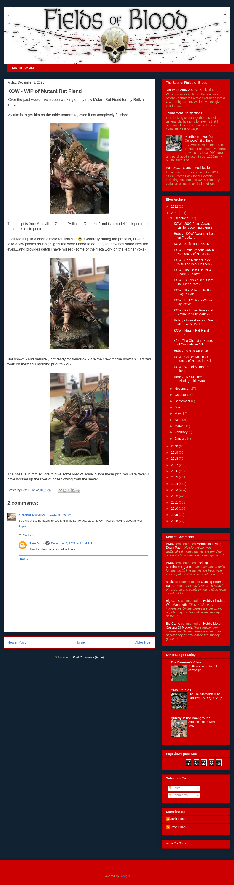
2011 (175, 502)
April (178, 420)
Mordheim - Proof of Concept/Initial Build (199, 138)
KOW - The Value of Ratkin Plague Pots (193, 292)
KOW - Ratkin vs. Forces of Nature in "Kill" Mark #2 (193, 312)
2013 (175, 490)
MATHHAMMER (23, 68)
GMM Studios (181, 690)
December (182, 218)
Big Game (173, 601)
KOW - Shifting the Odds (191, 243)
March (179, 426)
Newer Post (16, 642)
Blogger (125, 876)
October (181, 395)
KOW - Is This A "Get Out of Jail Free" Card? (193, 282)
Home (80, 642)
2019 (175, 452)
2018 (175, 458)
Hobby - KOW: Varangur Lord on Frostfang (194, 235)
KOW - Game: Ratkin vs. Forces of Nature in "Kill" (193, 359)
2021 (175, 213)
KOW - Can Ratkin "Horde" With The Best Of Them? (193, 262)
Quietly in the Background (190, 718)
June (178, 407)
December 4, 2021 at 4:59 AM (51, 514)
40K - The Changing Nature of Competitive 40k (193, 342)
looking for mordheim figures (190, 565)
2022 (175, 206)
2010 (175, 508)
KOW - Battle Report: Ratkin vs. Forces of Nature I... (194, 252)
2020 (175, 446)
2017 (175, 465)
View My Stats (176, 843)
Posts (174, 788)
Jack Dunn (178, 819)
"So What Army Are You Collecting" (190, 89)
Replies (28, 535)
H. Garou (24, 514)
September (183, 401)
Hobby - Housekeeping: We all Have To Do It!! (193, 322)
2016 (175, 471)
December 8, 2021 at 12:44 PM (71, 543)
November (182, 388)
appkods (172, 582)
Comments (178, 795)
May (178, 413)
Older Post (142, 642)
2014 (175, 484)
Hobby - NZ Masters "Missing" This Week (190, 379)
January (181, 438)
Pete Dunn (28, 490)
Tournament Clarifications (184, 113)
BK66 (170, 544)
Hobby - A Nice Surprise (191, 350)
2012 (175, 496)
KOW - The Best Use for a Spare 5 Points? (192, 272)
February (181, 432)
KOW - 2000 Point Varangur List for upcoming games (193, 225)
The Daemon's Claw (186, 662)
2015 (175, 477)
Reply (22, 526)
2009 (175, 515)
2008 (175, 521)
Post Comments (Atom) (88, 657)
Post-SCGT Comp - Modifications (189, 168)
